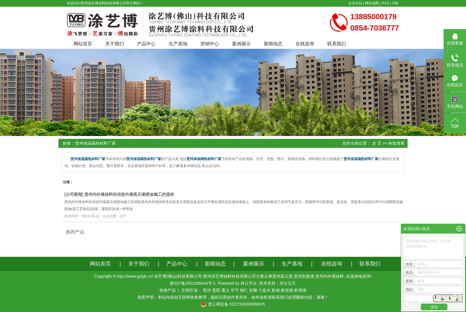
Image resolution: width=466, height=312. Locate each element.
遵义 (225, 290)
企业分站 (355, 3)
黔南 (276, 290)
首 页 (376, 143)
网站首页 (83, 43)
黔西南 (300, 290)
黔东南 (287, 290)
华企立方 (288, 283)
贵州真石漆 (282, 276)
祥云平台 (249, 283)
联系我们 (336, 43)
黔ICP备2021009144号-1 (193, 283)
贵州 (207, 290)
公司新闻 (74, 194)
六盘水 (264, 290)
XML (395, 3)
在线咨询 (305, 43)
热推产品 (167, 290)
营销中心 (209, 43)
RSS (385, 3)
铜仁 (244, 290)
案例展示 (241, 43)
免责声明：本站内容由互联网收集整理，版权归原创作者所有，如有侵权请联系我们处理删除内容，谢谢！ (233, 297)
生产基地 (178, 43)
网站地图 (372, 3)
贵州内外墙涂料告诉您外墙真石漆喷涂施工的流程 (129, 194)
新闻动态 (273, 43)
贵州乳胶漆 (304, 276)
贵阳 (216, 290)
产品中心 (146, 43)
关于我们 (114, 43)
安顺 (253, 290)
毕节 (235, 290)
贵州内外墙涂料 (329, 276)
